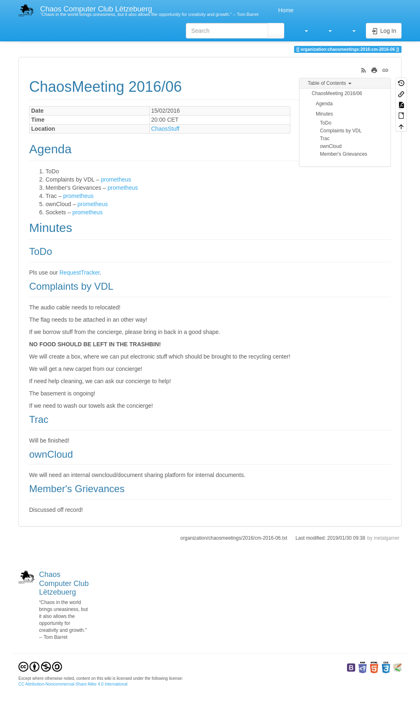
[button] (302, 30)
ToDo (325, 123)
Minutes (324, 114)
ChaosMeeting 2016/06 (337, 93)
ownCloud (331, 146)
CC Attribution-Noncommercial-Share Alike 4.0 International (73, 684)
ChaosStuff (165, 128)
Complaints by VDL (341, 131)
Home (284, 10)
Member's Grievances (343, 154)
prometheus (116, 179)
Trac (324, 138)
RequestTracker (79, 272)
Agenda (324, 104)
